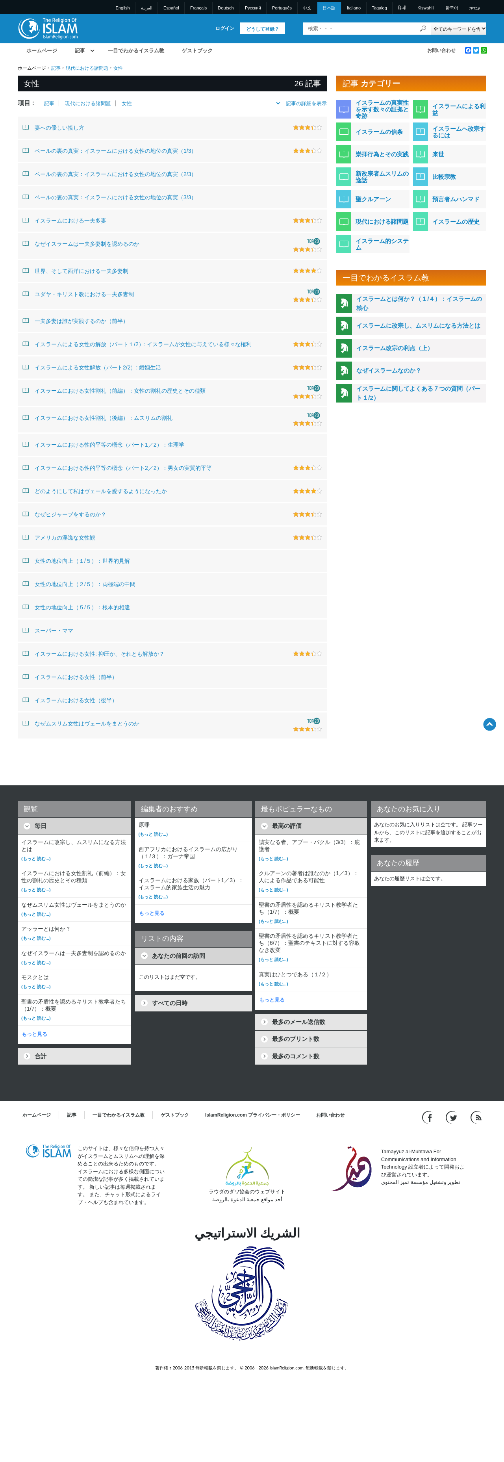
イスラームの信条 (379, 131)
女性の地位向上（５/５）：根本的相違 (76, 607)
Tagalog (379, 8)
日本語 (328, 8)
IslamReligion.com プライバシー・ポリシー (252, 1115)
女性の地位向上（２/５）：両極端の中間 (78, 583)
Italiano (354, 8)
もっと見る (34, 1034)
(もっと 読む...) (36, 858)
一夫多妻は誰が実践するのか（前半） (75, 320)
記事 (80, 51)
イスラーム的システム (382, 244)
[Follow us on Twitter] (452, 1117)
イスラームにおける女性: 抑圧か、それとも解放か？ (93, 653)
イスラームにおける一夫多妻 (64, 220)
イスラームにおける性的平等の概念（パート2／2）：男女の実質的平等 (117, 467)
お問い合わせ (441, 50)
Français (198, 8)
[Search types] (458, 28)
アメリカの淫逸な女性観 (58, 537)
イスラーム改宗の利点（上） (394, 348)
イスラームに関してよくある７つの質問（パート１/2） (418, 393)
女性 (127, 103)
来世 (438, 154)
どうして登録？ (262, 29)
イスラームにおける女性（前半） (69, 676)
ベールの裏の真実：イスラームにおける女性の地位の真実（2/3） (109, 173)
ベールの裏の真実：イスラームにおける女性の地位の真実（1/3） (109, 150)
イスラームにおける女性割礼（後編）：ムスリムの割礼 (97, 417)
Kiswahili (425, 8)
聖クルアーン (373, 199)
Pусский (253, 8)
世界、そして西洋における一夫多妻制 (75, 270)
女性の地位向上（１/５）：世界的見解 (76, 560)
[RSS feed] (476, 1117)
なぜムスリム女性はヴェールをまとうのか (80, 723)
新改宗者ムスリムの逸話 (382, 177)
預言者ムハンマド (456, 199)
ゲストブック (197, 51)
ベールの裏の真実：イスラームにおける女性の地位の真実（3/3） (109, 197)
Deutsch (225, 8)
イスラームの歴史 (456, 221)
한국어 (451, 8)
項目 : (26, 103)
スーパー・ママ (47, 630)
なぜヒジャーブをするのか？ (64, 514)
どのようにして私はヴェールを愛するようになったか (94, 490)
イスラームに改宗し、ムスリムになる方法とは (418, 325)
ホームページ (41, 51)
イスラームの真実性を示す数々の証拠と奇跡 (382, 109)
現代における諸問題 (87, 68)
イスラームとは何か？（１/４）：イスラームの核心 (419, 303)
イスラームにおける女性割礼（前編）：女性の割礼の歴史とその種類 (114, 390)
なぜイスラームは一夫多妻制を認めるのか (80, 243)
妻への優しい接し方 (53, 127)
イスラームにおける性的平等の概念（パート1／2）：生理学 (103, 444)
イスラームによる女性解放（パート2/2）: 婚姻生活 (91, 367)
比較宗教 (444, 176)
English (123, 8)
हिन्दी (402, 8)
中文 (307, 8)
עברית (474, 8)
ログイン (224, 28)
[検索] (423, 28)
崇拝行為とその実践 (382, 154)
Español (171, 8)
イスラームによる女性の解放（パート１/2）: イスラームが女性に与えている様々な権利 (137, 344)
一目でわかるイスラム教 (136, 51)
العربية (146, 8)
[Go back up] (489, 724)
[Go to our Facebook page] (428, 1117)
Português (282, 8)
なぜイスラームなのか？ (388, 370)
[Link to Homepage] (48, 28)
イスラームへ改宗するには (458, 132)
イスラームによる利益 (458, 109)
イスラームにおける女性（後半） (69, 700)
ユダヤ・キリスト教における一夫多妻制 (78, 294)
